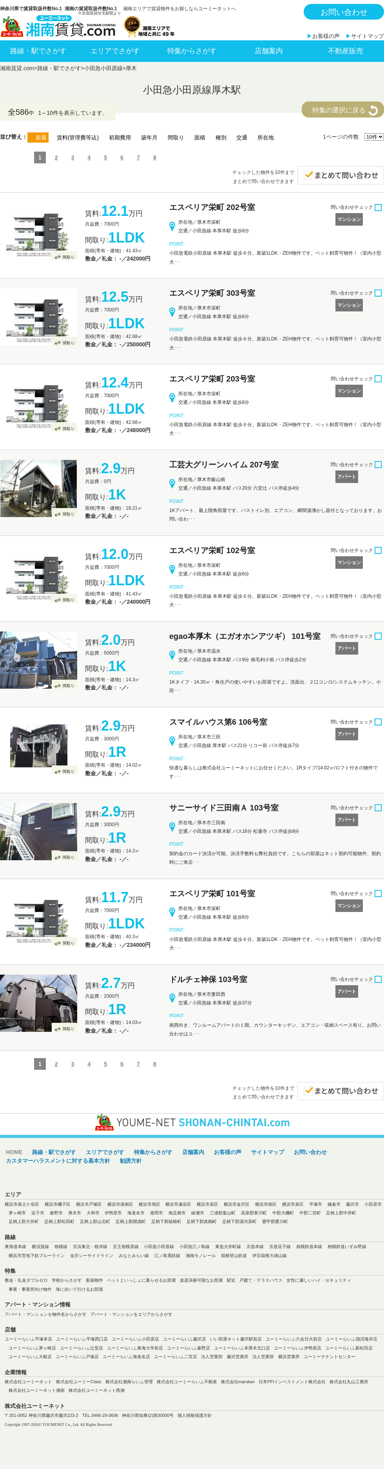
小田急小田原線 (103, 68)
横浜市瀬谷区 (178, 1204)
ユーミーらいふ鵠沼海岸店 (351, 1339)
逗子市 (37, 1212)
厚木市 (74, 1212)
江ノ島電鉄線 (167, 1255)
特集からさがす (192, 51)
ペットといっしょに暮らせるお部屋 (141, 1280)
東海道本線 (15, 1246)
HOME (14, 1152)
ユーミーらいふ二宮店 (175, 1356)
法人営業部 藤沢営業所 (224, 1356)
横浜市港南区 (120, 1204)
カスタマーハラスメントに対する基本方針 (58, 1161)
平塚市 (315, 1204)
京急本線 (255, 1246)
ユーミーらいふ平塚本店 (28, 1339)
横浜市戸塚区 (89, 1204)
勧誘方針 (131, 1161)
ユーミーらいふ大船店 (30, 1356)
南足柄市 (177, 1212)
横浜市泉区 (293, 1204)
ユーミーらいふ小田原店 (135, 1339)
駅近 (231, 1280)
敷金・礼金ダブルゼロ (26, 1280)
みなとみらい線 (134, 1255)
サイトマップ (367, 36)
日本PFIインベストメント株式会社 (292, 1381)
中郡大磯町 (283, 1212)
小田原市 (373, 1204)
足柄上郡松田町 (59, 1221)
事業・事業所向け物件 (30, 1289)
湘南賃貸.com (17, 68)
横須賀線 (40, 1246)
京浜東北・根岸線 (90, 1246)
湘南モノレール (201, 1255)
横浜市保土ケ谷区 (22, 1204)
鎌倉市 (334, 1204)
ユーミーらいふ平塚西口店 (82, 1339)
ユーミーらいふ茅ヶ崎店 (32, 1348)
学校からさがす (67, 1280)
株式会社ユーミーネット (28, 1381)
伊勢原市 (113, 1212)
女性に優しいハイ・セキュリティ (318, 1280)
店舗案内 (269, 51)
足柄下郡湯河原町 (239, 1221)
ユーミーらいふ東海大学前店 (135, 1348)
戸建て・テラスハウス (261, 1280)
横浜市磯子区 (58, 1204)
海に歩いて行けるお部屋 (79, 1289)
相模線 (60, 1246)
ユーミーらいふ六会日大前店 (294, 1339)
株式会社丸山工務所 (349, 1381)
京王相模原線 (126, 1246)
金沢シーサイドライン (91, 1255)
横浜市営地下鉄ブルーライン (37, 1255)
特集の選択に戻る (339, 110)
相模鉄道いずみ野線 (347, 1246)
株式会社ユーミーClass (78, 1381)
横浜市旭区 (149, 1204)
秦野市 (56, 1212)
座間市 (156, 1212)
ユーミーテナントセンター (329, 1356)
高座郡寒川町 (254, 1212)
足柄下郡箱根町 (166, 1221)
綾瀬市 (197, 1212)
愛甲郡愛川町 (275, 1221)
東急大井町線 (228, 1246)
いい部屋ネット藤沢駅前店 (236, 1339)
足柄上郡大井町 (24, 1221)
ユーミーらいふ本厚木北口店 (242, 1348)
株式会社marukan (238, 1381)
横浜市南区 (266, 1204)
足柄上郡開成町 (131, 1221)
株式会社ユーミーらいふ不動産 (187, 1381)
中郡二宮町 (310, 1212)
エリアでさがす (115, 51)
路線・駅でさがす (38, 51)
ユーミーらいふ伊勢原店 (297, 1348)
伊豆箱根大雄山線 (269, 1255)
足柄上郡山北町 (95, 1221)
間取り (68, 257)
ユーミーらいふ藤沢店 (184, 1339)
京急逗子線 (280, 1246)
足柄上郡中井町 (341, 1212)
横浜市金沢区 (237, 1204)
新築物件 (94, 1280)
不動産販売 (345, 51)
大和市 (93, 1212)
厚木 (131, 68)
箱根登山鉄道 (234, 1255)
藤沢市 (352, 1204)
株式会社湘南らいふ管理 (129, 1381)
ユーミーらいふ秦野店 (188, 1348)
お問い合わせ (344, 12)
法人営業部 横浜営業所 (276, 1356)
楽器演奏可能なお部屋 (201, 1280)
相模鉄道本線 (309, 1246)
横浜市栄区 (207, 1204)
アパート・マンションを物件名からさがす (46, 1314)
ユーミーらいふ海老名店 (126, 1356)
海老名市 (136, 1212)
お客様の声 (326, 36)
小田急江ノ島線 (194, 1246)
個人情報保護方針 (195, 1415)
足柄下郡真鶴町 (202, 1221)
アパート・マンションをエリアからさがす (131, 1314)
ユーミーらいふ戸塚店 (77, 1356)
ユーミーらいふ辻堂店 (81, 1348)
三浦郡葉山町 (222, 1212)
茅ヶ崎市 (17, 1212)
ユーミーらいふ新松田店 (349, 1348)
